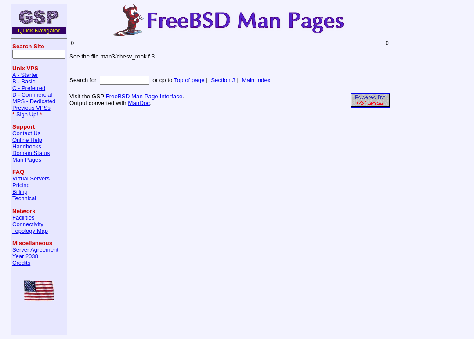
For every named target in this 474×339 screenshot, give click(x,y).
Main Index (256, 80)
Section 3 (223, 80)
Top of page (189, 80)
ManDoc (139, 103)
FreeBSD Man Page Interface (143, 96)
